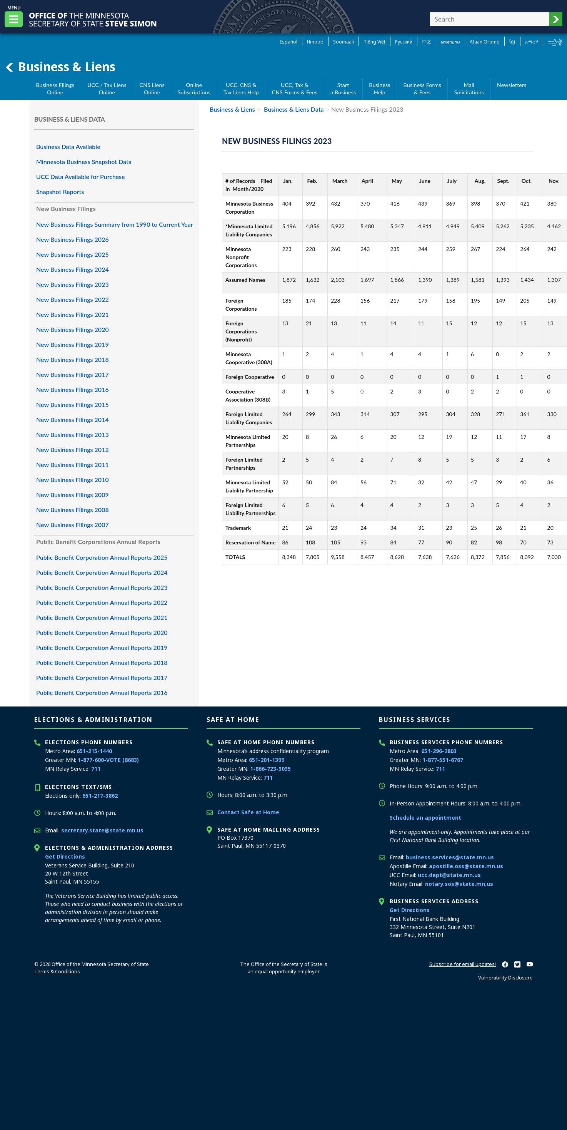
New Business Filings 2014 (72, 419)
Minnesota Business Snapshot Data (84, 161)
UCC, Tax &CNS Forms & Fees (294, 89)
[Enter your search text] (490, 19)
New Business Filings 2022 (72, 299)
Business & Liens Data (293, 109)
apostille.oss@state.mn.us (466, 866)
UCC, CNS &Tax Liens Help (241, 89)
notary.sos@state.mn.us (459, 883)
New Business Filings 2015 (72, 404)
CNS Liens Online (152, 89)
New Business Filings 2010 (72, 479)
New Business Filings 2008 (72, 509)
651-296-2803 (439, 751)
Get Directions (65, 856)
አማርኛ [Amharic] (531, 42)
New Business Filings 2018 (72, 359)
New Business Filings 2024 (72, 269)
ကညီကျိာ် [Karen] (555, 42)
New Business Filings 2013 (72, 434)
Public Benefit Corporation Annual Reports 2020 (102, 632)
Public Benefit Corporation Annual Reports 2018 (102, 662)
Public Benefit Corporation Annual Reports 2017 (102, 677)
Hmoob (315, 42)
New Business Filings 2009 (72, 494)
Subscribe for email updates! (462, 964)
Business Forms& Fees (422, 89)
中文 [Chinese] (426, 42)
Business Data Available (68, 146)
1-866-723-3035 (270, 768)
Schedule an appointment (425, 817)
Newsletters (512, 85)
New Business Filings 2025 (72, 254)
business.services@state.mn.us (450, 857)
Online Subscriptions (194, 89)
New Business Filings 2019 (72, 344)
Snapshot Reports (60, 191)
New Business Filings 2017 (72, 374)
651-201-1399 (266, 759)
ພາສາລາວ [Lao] (450, 42)
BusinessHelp (379, 89)
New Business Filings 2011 (72, 464)
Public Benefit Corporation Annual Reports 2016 (102, 692)
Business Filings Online (55, 89)
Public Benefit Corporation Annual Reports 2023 (102, 587)
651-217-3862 (100, 795)
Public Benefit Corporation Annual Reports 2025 (102, 557)
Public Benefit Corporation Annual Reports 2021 (102, 617)
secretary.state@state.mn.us (102, 830)
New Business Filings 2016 (72, 389)
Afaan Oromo (485, 42)
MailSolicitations (469, 89)
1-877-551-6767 (442, 759)
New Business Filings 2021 (72, 314)
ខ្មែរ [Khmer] (512, 42)
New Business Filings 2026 (72, 239)
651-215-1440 (94, 751)
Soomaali (343, 42)
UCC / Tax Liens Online (106, 89)
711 (95, 768)
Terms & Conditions (57, 971)
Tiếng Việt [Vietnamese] (374, 42)
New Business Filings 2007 (72, 524)
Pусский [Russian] (403, 42)
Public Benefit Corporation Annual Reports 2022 (102, 602)
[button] (555, 19)
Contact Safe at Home (248, 812)
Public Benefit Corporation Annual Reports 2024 (102, 572)
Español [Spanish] (288, 42)
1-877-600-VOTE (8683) (108, 759)
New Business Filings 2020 (72, 329)
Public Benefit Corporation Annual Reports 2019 (102, 647)
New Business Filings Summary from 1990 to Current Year (114, 224)
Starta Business (343, 89)
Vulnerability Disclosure (505, 977)
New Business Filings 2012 (72, 449)
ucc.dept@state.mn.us (449, 875)
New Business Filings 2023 (72, 284)
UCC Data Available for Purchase (80, 176)
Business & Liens (60, 66)
